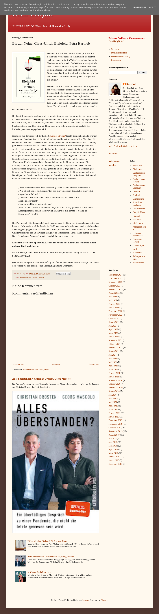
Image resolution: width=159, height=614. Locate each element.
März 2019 (113, 453)
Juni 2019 (113, 442)
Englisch (136, 195)
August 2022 (114, 322)
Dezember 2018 (115, 464)
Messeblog (137, 253)
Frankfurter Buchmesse (137, 203)
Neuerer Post (18, 365)
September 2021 (115, 347)
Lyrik (135, 249)
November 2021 (115, 340)
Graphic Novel (139, 212)
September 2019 (115, 431)
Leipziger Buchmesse (137, 234)
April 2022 (113, 329)
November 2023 (115, 282)
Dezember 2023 (115, 278)
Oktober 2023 (114, 286)
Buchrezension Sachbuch (139, 186)
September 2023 (115, 289)
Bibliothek (137, 169)
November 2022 (115, 315)
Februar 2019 (114, 457)
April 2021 (113, 366)
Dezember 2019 (115, 420)
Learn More (139, 7)
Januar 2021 (114, 377)
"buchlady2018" (116, 41)
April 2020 (113, 406)
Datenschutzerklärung (120, 56)
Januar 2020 (114, 417)
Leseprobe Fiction (137, 240)
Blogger (104, 600)
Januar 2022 (114, 337)
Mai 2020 (113, 402)
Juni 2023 (113, 297)
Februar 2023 (114, 304)
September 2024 (115, 275)
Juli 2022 (112, 326)
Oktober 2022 (114, 318)
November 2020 (115, 380)
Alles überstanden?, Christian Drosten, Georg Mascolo (41, 378)
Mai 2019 (113, 446)
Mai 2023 (113, 300)
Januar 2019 (114, 460)
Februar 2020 (114, 413)
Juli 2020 (112, 395)
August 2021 (114, 351)
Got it (152, 7)
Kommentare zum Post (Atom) (36, 370)
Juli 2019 (112, 438)
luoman (85, 600)
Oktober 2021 (114, 344)
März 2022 (113, 333)
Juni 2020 (113, 398)
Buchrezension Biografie (139, 174)
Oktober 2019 (114, 427)
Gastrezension (139, 209)
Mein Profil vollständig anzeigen (123, 146)
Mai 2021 (113, 362)
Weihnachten (138, 262)
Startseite (56, 365)
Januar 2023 (114, 308)
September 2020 (115, 387)
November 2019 (115, 424)
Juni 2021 (113, 358)
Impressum (116, 60)
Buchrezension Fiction (28, 278)
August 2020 (114, 391)
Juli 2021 (112, 355)
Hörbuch (136, 216)
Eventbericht (138, 199)
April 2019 (113, 449)
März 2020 (113, 409)
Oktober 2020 (114, 384)
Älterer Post (93, 365)
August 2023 (114, 293)
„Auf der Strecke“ (57, 135)
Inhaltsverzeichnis (119, 53)
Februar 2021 (114, 373)
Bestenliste (137, 166)
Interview (137, 219)
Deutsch (41, 278)
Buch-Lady (131, 84)
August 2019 (114, 435)
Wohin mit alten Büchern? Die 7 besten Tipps (47, 541)
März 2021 (113, 369)
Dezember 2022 (115, 311)
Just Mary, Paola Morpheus (39, 572)
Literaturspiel (138, 245)
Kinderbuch (138, 223)
